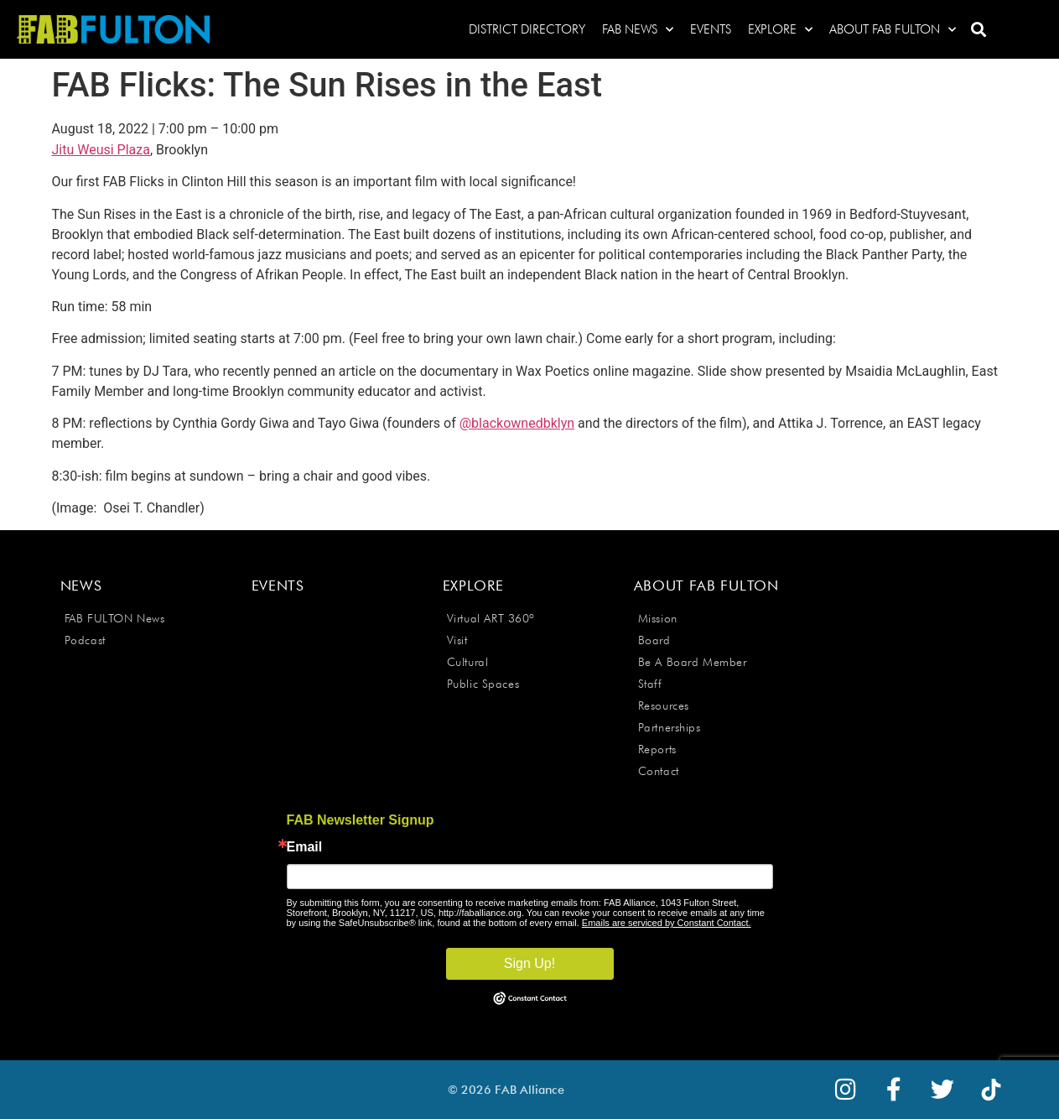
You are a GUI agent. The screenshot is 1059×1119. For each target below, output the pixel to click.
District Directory (527, 29)
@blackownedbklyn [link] (516, 423)
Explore (780, 30)
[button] (978, 30)
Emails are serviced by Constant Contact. (666, 923)
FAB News (637, 30)
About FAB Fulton (892, 30)
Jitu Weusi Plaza (101, 150)
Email (305, 847)
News (81, 585)
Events (710, 29)
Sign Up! (529, 963)
